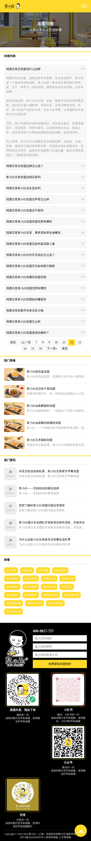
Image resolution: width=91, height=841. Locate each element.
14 (25, 348)
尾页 (65, 348)
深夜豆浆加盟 (34, 603)
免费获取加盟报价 (59, 663)
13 (79, 342)
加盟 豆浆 (66, 586)
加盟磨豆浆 (12, 578)
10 (56, 342)
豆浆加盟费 (31, 595)
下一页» (52, 348)
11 (64, 342)
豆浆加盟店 (12, 595)
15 (32, 348)
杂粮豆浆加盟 (50, 595)
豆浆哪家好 (12, 586)
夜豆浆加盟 (49, 586)
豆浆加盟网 (31, 586)
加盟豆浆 (27, 570)
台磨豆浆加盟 (71, 595)
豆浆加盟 (43, 570)
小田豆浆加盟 (13, 611)
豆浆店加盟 (60, 570)
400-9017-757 (43, 631)
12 (71, 342)
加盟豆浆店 (49, 578)
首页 (13, 342)
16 (40, 348)
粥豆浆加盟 (67, 578)
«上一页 (26, 342)
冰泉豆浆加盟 (55, 603)
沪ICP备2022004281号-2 (33, 837)
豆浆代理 (11, 570)
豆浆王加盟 (31, 578)
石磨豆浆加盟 (13, 603)
